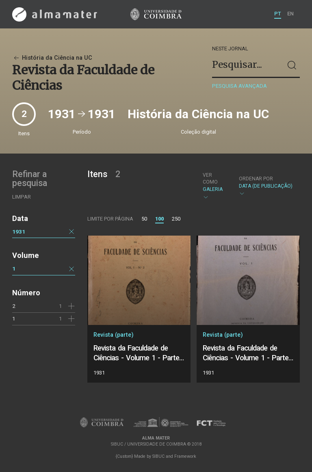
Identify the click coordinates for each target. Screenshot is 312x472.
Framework (185, 456)
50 (144, 219)
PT (277, 14)
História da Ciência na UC (52, 57)
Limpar (21, 197)
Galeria (214, 186)
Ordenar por (256, 179)
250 (176, 219)
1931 (18, 231)
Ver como (210, 178)
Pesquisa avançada (239, 86)
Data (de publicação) (265, 186)
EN (290, 14)
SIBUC (158, 456)
